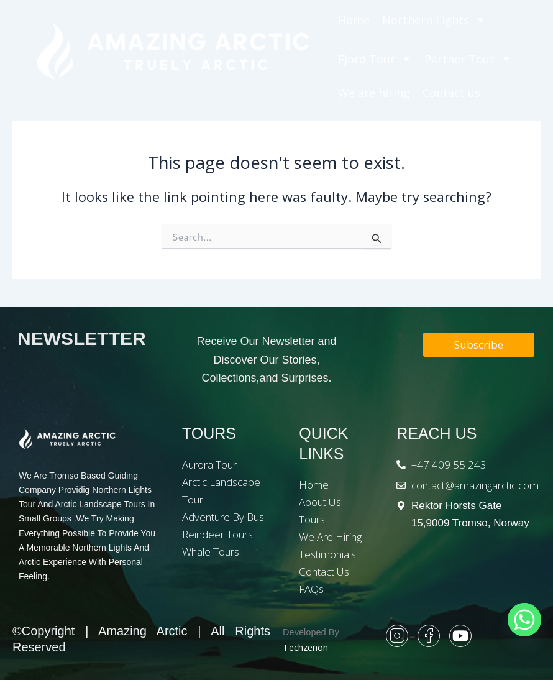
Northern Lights (434, 19)
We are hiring (374, 92)
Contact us (451, 92)
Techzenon (305, 647)
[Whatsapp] (524, 619)
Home (354, 19)
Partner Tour (467, 58)
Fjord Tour (375, 58)
